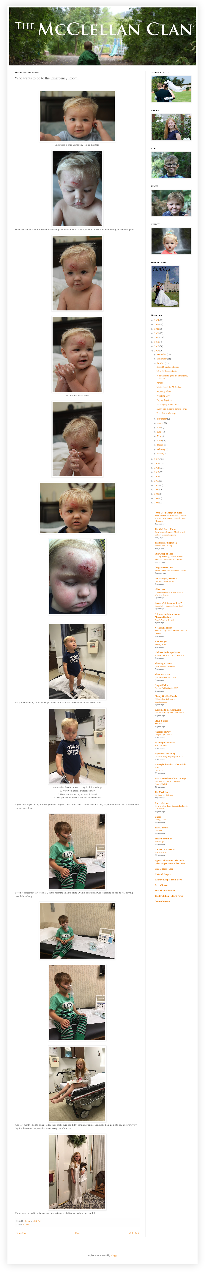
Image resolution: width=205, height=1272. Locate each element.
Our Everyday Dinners (166, 578)
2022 (157, 329)
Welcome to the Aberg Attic (168, 710)
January (161, 453)
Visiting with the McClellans (169, 387)
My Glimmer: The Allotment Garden (170, 570)
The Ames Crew (162, 674)
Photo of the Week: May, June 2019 (170, 655)
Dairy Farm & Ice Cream (165, 677)
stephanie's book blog (165, 753)
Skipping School (164, 391)
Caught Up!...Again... (164, 735)
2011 (157, 481)
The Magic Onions (164, 663)
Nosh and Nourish (163, 627)
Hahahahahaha (161, 852)
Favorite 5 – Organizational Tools (169, 606)
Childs (158, 817)
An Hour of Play (163, 732)
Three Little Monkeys (166, 413)
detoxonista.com (162, 901)
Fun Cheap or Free (164, 553)
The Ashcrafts (161, 827)
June (159, 432)
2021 (157, 333)
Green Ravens (161, 885)
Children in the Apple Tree (167, 652)
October (161, 363)
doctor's (26, 1224)
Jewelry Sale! (160, 644)
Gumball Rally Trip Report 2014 (169, 756)
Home (78, 1233)
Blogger (114, 1255)
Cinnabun (159, 770)
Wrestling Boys (164, 396)
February (161, 449)
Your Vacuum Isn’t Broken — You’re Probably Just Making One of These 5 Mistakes (171, 518)
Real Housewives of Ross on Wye (170, 778)
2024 (157, 320)
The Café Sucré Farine (165, 529)
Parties (160, 382)
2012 (157, 476)
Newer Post (21, 1233)
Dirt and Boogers (163, 874)
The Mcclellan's (162, 792)
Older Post (134, 1233)
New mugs (159, 841)
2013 (157, 472)
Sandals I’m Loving (163, 545)
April (159, 440)
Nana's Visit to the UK (164, 620)
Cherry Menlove (163, 803)
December (162, 354)
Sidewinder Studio (163, 838)
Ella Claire (160, 589)
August (160, 423)
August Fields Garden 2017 (166, 688)
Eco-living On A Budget (165, 666)
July (159, 427)
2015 (157, 463)
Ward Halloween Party (167, 371)
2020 (157, 337)
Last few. (159, 830)
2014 (157, 468)
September (162, 418)
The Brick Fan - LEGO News (169, 896)
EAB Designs (161, 641)
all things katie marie (165, 742)
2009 (157, 489)
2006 (157, 502)
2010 (157, 485)
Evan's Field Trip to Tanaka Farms (172, 409)
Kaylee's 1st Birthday (164, 795)
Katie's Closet (161, 745)
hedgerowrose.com (164, 567)
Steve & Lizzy (161, 721)
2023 (157, 324)
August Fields (161, 685)
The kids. (159, 724)
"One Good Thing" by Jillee (168, 512)
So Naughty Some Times (168, 404)
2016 (157, 459)
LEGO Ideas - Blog (164, 869)
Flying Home (160, 820)
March (160, 445)
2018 (157, 346)
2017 (157, 350)
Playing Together (164, 400)
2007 (157, 498)
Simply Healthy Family (166, 696)
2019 (157, 342)
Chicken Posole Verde (164, 581)
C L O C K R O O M (165, 849)
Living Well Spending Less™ (168, 603)
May (159, 436)
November (162, 358)
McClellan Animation (165, 890)
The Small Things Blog (166, 542)
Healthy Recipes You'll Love (168, 879)
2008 (157, 494)
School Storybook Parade (168, 367)
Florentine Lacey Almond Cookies (169, 713)
